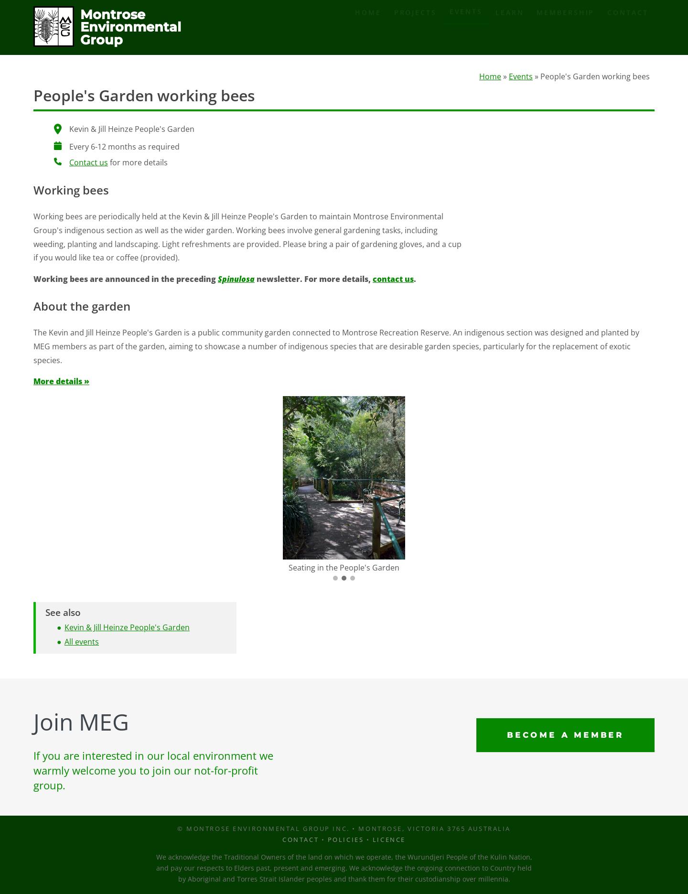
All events (81, 643)
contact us (393, 280)
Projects (415, 27)
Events (466, 27)
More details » (61, 382)
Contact (627, 27)
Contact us (88, 164)
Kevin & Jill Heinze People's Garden (127, 629)
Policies (346, 839)
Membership (565, 27)
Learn (509, 27)
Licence (389, 839)
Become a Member (565, 735)
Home (368, 27)
